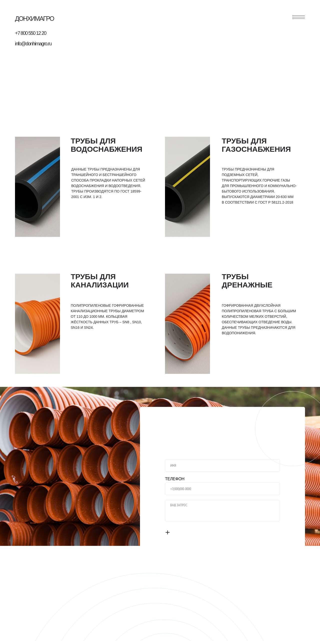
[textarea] (222, 510)
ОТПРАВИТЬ (185, 533)
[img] (37, 187)
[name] (222, 465)
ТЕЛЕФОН (174, 479)
